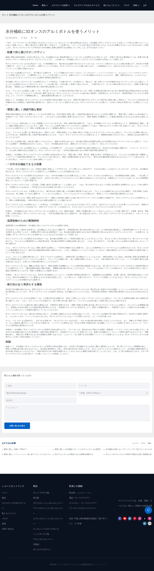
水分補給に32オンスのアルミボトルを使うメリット (32, 15)
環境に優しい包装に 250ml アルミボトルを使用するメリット (15, 449)
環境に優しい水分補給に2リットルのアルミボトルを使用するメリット (78, 449)
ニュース (135, 443)
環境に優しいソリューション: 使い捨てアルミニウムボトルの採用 (27, 454)
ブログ (143, 443)
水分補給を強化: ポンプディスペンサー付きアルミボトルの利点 (129, 449)
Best (4, 15)
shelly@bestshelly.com (86, 508)
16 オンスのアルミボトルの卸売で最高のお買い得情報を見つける (129, 454)
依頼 (149, 443)
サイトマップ (100, 564)
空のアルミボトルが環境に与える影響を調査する (74, 454)
